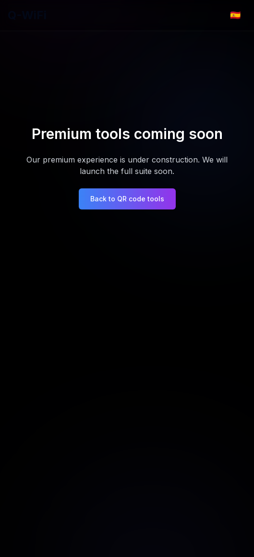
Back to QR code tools (127, 199)
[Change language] (235, 15)
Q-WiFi (27, 15)
